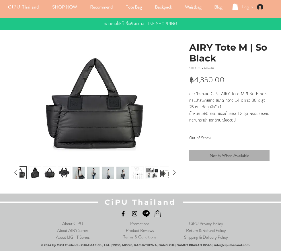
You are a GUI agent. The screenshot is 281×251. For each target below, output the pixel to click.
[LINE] (146, 213)
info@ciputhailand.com (231, 245)
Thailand (30, 7)
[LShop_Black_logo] (157, 213)
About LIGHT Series (73, 237)
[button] (65, 7)
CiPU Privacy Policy (206, 223)
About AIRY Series (73, 230)
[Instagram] (134, 213)
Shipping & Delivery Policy (206, 237)
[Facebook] (123, 213)
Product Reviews (140, 230)
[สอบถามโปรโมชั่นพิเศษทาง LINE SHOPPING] (140, 24)
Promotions (139, 223)
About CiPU (72, 223)
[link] (235, 6)
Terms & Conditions (139, 237)
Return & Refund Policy (206, 230)
